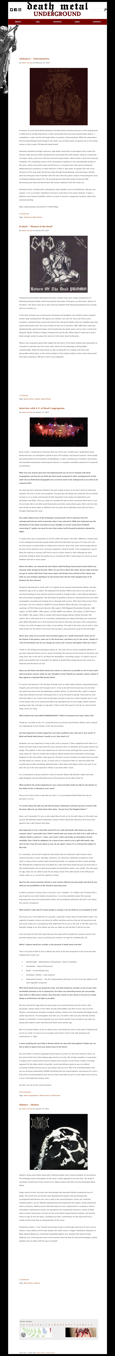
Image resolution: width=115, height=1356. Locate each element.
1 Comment (23, 395)
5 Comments (24, 1280)
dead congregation (31, 1095)
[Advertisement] (60, 41)
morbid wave (55, 1095)
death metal (28, 399)
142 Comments (25, 1092)
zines (77, 21)
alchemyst (28, 217)
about (18, 21)
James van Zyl (27, 63)
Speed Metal (46, 399)
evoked (37, 399)
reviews (57, 21)
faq (38, 21)
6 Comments (24, 214)
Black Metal (37, 217)
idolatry (37, 1283)
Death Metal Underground (46, 1353)
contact (97, 21)
